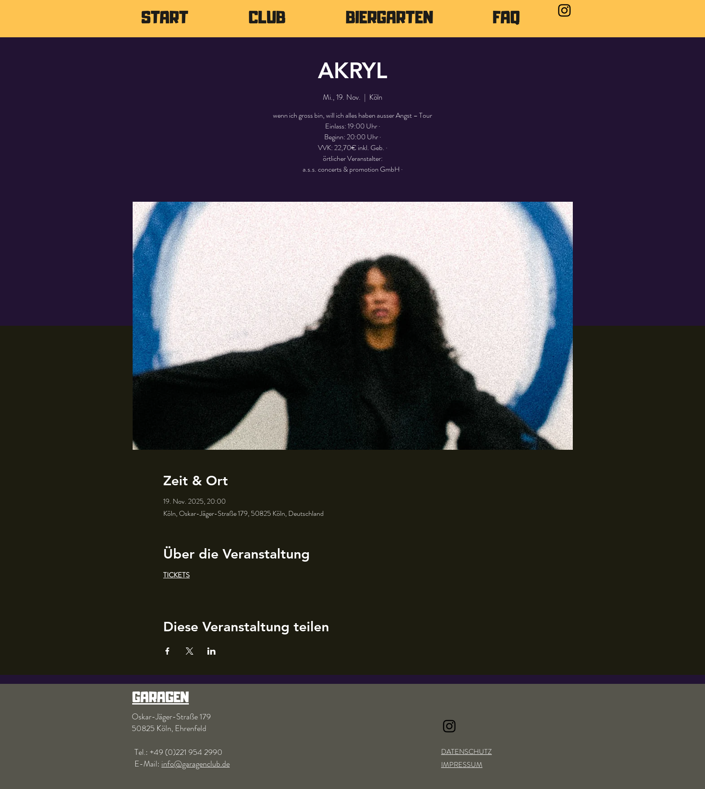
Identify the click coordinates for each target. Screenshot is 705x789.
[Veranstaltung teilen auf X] (189, 651)
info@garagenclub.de (195, 764)
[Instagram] (564, 10)
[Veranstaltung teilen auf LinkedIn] (211, 651)
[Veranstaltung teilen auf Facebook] (167, 651)
